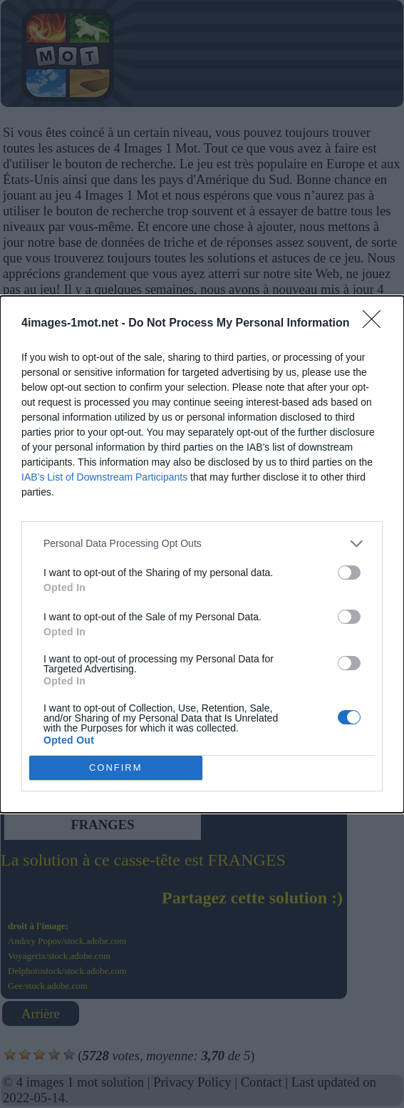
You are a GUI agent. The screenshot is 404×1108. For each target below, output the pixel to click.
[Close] (376, 323)
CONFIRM (116, 767)
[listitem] (202, 543)
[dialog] (202, 554)
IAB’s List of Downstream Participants (104, 477)
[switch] (349, 572)
